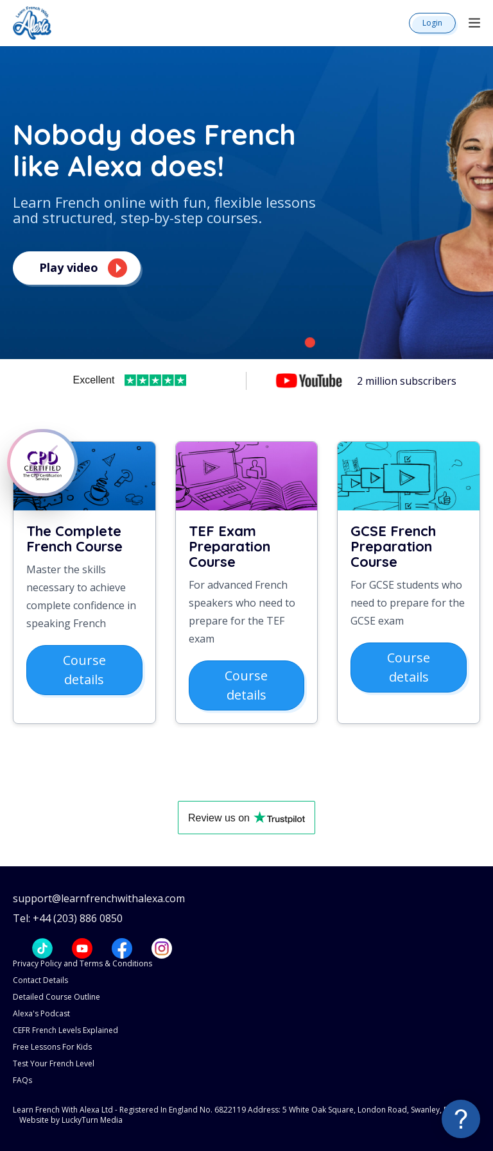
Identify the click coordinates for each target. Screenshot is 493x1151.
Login (432, 22)
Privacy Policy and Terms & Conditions (82, 963)
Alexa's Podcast (41, 1013)
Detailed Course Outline (56, 996)
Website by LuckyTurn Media (71, 1119)
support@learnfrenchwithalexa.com (99, 898)
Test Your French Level (53, 1063)
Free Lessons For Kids (52, 1046)
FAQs (22, 1080)
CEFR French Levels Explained (65, 1030)
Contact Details (40, 980)
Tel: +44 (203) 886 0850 (68, 918)
